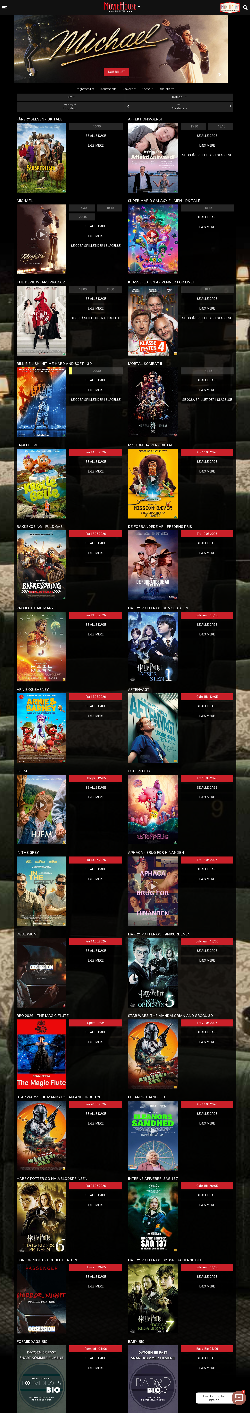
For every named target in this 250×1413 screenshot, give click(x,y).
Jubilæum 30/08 (207, 615)
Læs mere (96, 145)
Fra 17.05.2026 (96, 534)
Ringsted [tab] (70, 106)
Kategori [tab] (178, 97)
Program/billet (84, 89)
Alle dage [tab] (179, 106)
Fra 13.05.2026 (96, 615)
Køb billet (125, 72)
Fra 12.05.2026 (207, 534)
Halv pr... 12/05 (96, 778)
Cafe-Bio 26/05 (207, 1186)
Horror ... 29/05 (96, 1267)
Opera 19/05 (95, 1023)
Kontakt (147, 89)
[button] (30, 74)
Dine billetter (167, 89)
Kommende (108, 89)
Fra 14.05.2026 (96, 452)
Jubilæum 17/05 (207, 941)
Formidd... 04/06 (96, 1349)
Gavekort (129, 89)
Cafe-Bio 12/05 (207, 697)
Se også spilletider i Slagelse (207, 155)
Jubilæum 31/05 (207, 1267)
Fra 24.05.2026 (96, 1186)
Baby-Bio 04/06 (207, 1349)
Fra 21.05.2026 (207, 1104)
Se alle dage (96, 136)
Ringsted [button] (124, 5)
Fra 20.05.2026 (207, 1023)
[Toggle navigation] (4, 7)
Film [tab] (69, 97)
